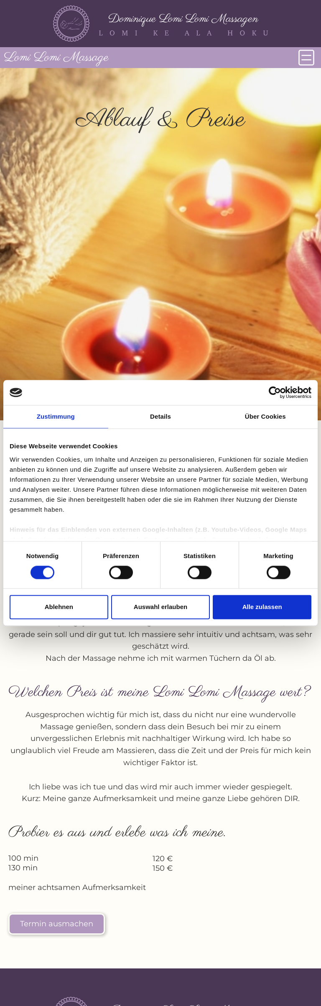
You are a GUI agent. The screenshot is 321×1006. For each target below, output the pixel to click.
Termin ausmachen (56, 923)
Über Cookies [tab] (265, 416)
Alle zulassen (262, 607)
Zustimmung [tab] (56, 416)
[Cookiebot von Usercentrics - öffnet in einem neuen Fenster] (274, 392)
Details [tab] (160, 416)
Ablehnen (59, 607)
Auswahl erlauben (160, 607)
